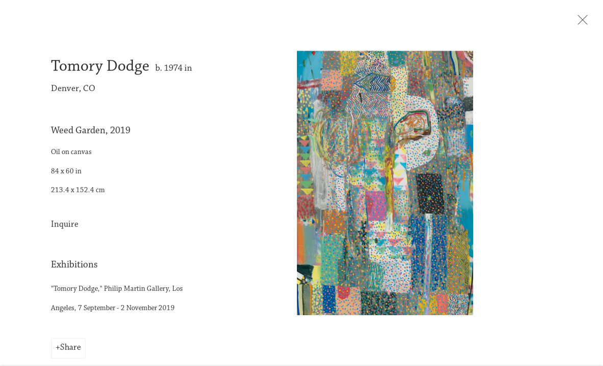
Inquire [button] (64, 226)
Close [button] (580, 22)
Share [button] (70, 350)
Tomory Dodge (100, 68)
